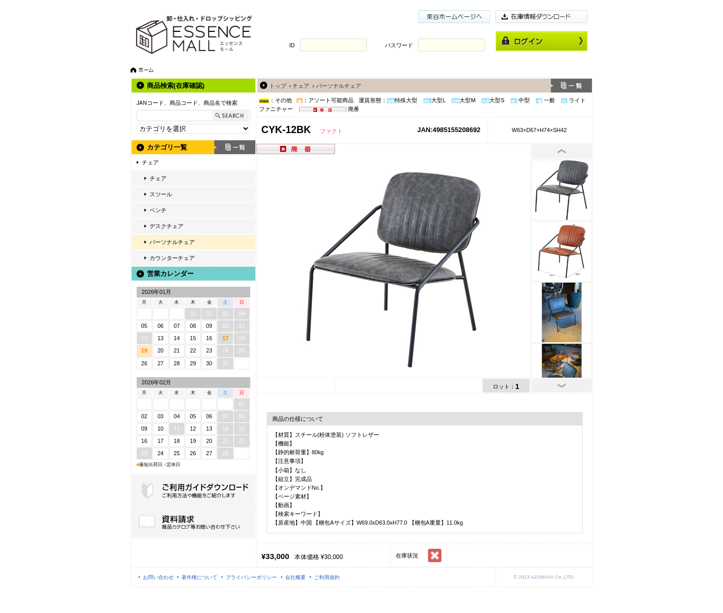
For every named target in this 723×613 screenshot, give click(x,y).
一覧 (234, 147)
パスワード (399, 45)
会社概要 (295, 577)
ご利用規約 (327, 577)
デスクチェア (166, 226)
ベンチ (158, 210)
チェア (150, 162)
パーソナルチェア (172, 242)
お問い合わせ (158, 577)
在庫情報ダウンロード (541, 16)
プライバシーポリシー (251, 577)
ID (292, 45)
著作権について (199, 577)
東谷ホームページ (454, 16)
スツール (161, 194)
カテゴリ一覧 (167, 147)
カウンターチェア (172, 258)
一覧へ (571, 85)
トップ (277, 86)
